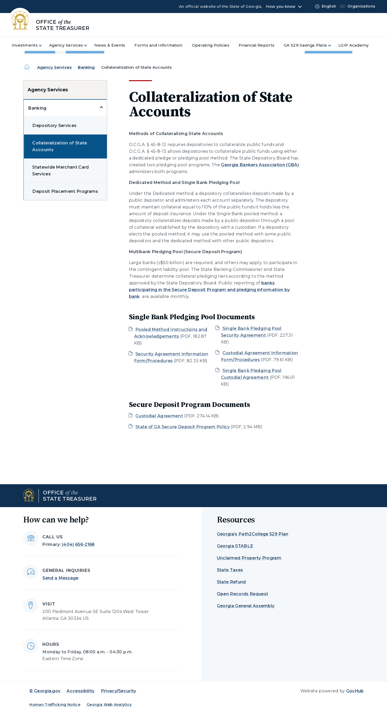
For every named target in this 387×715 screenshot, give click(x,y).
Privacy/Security (118, 690)
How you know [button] (280, 6)
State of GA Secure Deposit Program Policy (183, 426)
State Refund (231, 581)
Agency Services (54, 67)
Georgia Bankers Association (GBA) (260, 164)
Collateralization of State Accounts (59, 146)
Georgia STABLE (235, 546)
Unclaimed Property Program (249, 558)
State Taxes (230, 569)
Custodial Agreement (159, 415)
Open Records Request (242, 593)
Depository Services (54, 125)
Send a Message (60, 578)
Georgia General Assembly (246, 605)
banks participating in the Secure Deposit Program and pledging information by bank (209, 289)
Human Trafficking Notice (54, 704)
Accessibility (80, 690)
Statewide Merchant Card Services (60, 170)
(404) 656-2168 (78, 544)
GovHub (355, 690)
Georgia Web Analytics (109, 704)
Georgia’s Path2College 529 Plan (252, 534)
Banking (86, 67)
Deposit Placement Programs (65, 191)
